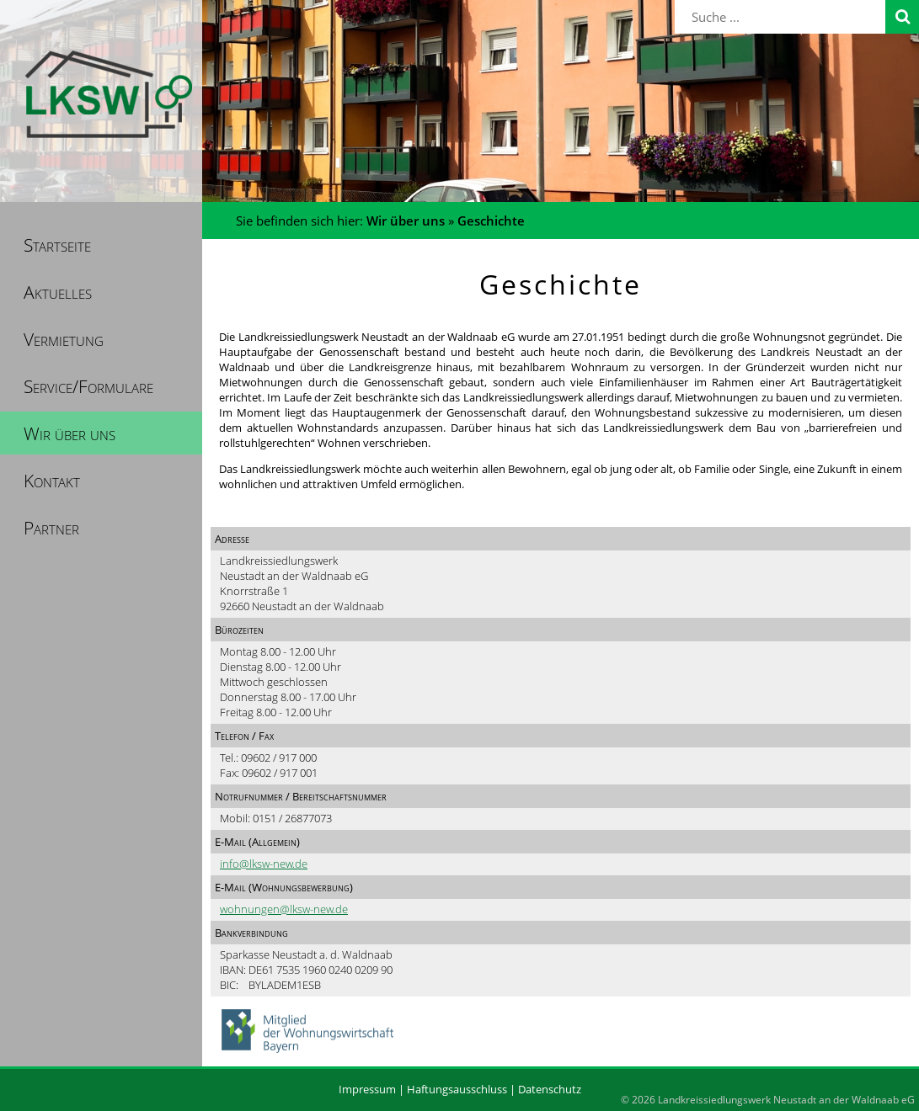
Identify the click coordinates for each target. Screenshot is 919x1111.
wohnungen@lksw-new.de (284, 909)
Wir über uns (405, 220)
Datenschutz (549, 1089)
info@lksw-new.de (263, 863)
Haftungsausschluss (457, 1089)
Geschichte (491, 220)
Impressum (367, 1089)
